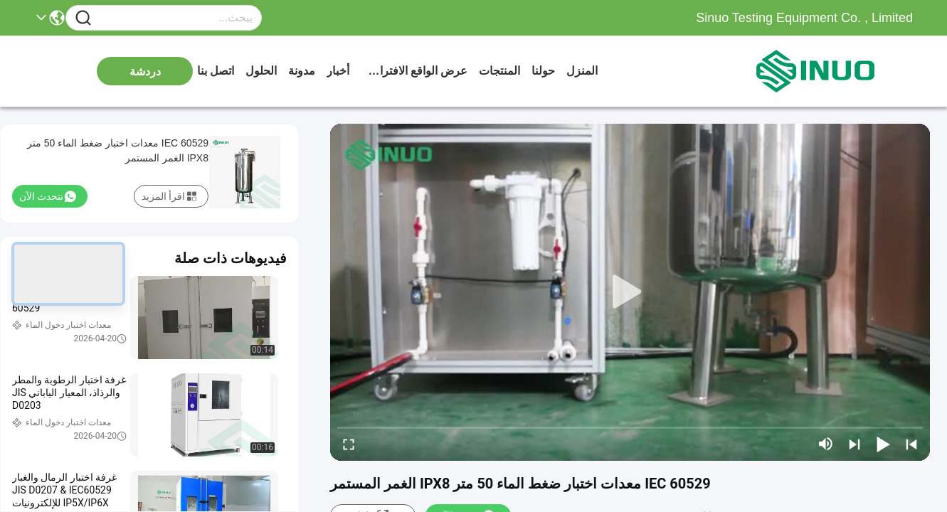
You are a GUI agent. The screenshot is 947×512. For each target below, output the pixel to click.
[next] (854, 443)
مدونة (301, 71)
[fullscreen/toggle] (348, 443)
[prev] (911, 443)
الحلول (261, 71)
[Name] (83, 18)
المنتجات (499, 71)
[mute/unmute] (826, 443)
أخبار (338, 71)
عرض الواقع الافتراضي (414, 71)
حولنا (543, 71)
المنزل (582, 71)
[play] (630, 292)
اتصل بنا (215, 71)
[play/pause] (883, 443)
